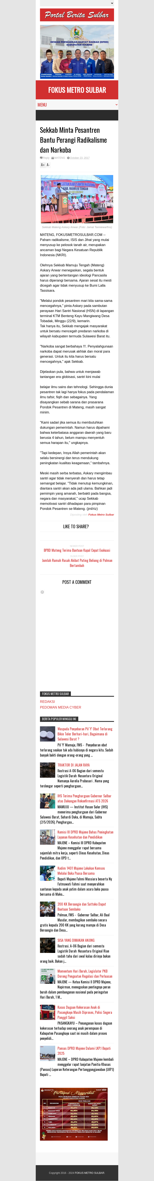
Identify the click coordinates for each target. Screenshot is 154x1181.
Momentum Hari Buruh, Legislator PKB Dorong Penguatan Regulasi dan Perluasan (85, 974)
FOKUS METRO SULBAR (77, 90)
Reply (46, 157)
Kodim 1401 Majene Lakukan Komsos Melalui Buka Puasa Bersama (81, 871)
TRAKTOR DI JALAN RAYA (74, 765)
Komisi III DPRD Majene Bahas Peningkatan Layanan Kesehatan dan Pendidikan (85, 834)
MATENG (59, 157)
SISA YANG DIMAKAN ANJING (76, 940)
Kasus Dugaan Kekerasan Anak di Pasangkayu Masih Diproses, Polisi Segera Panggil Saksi (85, 1012)
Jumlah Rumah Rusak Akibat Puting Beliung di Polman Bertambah (77, 563)
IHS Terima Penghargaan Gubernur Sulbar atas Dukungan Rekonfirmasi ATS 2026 (84, 798)
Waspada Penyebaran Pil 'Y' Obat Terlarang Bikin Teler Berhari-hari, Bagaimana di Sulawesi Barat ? (85, 734)
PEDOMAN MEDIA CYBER (60, 707)
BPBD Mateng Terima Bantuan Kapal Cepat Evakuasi (77, 550)
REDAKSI (47, 701)
